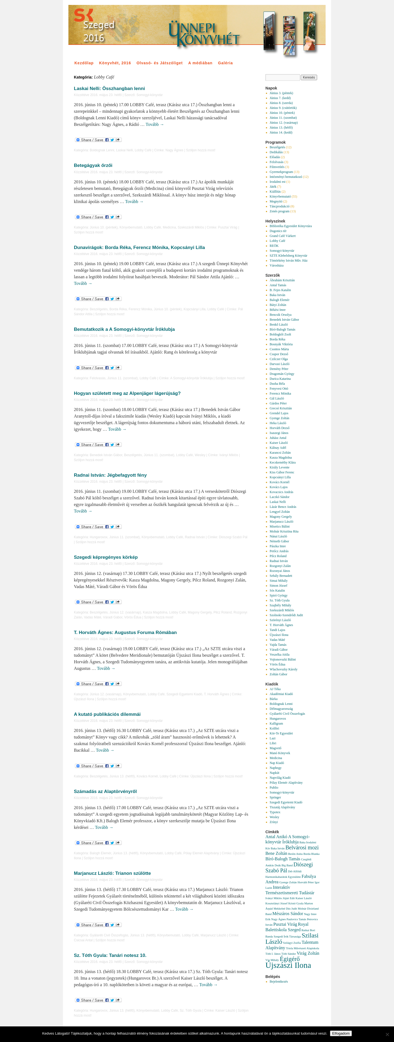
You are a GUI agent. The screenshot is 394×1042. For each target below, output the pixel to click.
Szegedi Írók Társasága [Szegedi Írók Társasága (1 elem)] (287, 936)
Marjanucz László (213, 935)
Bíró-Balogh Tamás (283, 329)
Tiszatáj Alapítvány (282, 807)
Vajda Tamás (278, 645)
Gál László (277, 398)
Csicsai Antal (83, 940)
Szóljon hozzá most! (200, 150)
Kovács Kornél (147, 776)
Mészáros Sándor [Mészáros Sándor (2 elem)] (288, 913)
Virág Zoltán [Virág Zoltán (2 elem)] (308, 953)
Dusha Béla (277, 384)
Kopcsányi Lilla (194, 309)
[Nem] (387, 1034)
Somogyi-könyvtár (150, 95)
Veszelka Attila (279, 654)
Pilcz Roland (222, 612)
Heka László (278, 423)
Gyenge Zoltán (279, 418)
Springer (275, 797)
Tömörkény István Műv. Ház (289, 260)
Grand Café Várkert (283, 236)
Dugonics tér (278, 231)
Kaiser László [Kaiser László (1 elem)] (304, 898)
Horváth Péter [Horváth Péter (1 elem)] (305, 882)
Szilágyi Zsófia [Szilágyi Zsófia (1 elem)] (292, 942)
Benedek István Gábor (106, 455)
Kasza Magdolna (155, 612)
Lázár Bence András (283, 507)
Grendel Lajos (279, 413)
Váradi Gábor (113, 617)
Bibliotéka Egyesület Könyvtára (291, 226)
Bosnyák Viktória (281, 344)
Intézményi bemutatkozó (286, 177)
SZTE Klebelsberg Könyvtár (289, 255)
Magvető (276, 748)
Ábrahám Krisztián (282, 280)
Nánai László (278, 536)
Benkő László (279, 324)
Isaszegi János (279, 433)
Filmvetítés (277, 167)
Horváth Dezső (279, 428)
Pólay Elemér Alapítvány (201, 853)
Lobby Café (143, 150)
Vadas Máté (92, 617)
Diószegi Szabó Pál (233, 537)
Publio (274, 787)
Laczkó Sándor (279, 497)
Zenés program (279, 211)
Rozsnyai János (280, 571)
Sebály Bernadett (281, 576)
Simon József (278, 585)
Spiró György (279, 595)
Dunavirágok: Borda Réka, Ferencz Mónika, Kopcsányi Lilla (139, 247)
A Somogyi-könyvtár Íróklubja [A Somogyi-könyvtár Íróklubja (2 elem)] (287, 839)
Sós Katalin (277, 590)
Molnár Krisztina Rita (284, 531)
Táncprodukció (280, 206)
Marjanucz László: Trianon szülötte (112, 873)
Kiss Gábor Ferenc (282, 472)
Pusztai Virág (227, 227)
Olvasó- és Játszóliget (160, 63)
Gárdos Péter (278, 403)
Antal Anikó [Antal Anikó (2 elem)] (276, 836)
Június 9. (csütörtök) (283, 108)
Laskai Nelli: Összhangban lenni (109, 88)
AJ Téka (275, 689)
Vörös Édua (132, 617)
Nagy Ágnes (174, 150)
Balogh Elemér (100, 853)
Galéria (225, 63)
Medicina (169, 227)
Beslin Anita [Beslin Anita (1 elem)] (295, 853)
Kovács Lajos (279, 487)
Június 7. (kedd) (280, 98)
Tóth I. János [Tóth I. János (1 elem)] (272, 953)
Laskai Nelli (124, 150)
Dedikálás (276, 152)
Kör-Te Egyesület (281, 733)
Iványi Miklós (228, 455)
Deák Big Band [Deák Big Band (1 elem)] (284, 865)
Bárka (274, 699)
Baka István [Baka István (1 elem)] (278, 848)
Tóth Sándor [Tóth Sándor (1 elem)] (288, 953)
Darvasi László (279, 364)
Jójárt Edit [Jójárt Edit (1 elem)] (289, 898)
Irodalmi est (278, 182)
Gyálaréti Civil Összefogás (109, 935)
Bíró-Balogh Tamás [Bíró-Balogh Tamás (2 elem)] (282, 858)
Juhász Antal (278, 438)
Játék (273, 187)
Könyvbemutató (131, 227)
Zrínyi (274, 822)
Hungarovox (99, 537)
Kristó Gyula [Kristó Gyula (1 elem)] (295, 903)
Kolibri (274, 728)
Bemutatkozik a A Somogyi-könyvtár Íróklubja (124, 329)
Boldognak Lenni (102, 150)
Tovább (155, 124)
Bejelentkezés (279, 981)
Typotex (275, 812)
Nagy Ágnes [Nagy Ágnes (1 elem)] (278, 919)
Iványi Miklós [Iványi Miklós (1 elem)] (273, 898)
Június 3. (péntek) (281, 93)
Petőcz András (279, 551)
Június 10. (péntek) (104, 227)
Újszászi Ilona (84, 699)
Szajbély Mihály (280, 605)
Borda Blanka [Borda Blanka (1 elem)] (311, 853)
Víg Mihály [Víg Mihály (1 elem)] (272, 960)
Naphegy (276, 768)
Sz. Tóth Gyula (190, 1010)
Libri (273, 743)
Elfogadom (341, 1033)
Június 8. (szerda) (281, 103)
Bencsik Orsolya (281, 315)
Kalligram (276, 723)
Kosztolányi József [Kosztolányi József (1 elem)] (276, 903)
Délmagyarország (281, 709)
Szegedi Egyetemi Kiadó (184, 694)
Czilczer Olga (279, 359)
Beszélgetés (99, 309)
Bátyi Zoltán (278, 305)
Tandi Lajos (277, 630)
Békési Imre (278, 310)
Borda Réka (118, 309)
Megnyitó (276, 201)
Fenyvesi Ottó (279, 388)
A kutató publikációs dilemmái (107, 714)
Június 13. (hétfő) (122, 776)
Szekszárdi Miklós (191, 227)
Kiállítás (275, 191)
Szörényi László (280, 620)
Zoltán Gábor (278, 674)
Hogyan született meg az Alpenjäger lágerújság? (127, 393)
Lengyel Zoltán (280, 512)
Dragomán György (282, 374)
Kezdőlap (84, 63)
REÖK (274, 246)
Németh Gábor (279, 541)
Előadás (275, 157)
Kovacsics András (281, 492)
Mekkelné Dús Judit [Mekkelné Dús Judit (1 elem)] (285, 908)
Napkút (274, 773)
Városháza (277, 265)
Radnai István (195, 537)
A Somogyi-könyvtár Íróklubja (191, 378)
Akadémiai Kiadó (281, 694)
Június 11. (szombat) (122, 378)
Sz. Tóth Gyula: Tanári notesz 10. (110, 955)
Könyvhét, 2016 (115, 63)
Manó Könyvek (280, 753)
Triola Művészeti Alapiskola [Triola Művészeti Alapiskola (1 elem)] (302, 948)
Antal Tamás (278, 285)
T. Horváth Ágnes (216, 694)
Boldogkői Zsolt (280, 334)
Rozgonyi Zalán (280, 566)
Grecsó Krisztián (281, 408)
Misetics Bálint (280, 526)
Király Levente (279, 467)
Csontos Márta (279, 349)
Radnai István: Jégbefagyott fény (110, 475)
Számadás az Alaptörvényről (105, 791)
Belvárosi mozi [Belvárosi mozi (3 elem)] (302, 847)
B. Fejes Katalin (280, 290)
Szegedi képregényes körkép (106, 557)
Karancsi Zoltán (280, 453)
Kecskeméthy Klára (283, 462)
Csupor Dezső (279, 354)
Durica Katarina (280, 379)
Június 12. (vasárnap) (125, 612)
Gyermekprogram (281, 172)
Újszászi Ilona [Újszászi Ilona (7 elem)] (288, 965)
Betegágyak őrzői (93, 165)
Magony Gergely (200, 612)
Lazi (273, 738)
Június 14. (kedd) (281, 132)
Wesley (200, 455)
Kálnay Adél (278, 448)
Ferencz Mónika (140, 309)
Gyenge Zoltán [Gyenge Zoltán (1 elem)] (288, 882)
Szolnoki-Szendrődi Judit (286, 615)
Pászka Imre (278, 546)
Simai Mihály (279, 581)
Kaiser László (225, 1010)
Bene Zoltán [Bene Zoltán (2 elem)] (276, 853)
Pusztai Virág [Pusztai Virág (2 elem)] (285, 924)
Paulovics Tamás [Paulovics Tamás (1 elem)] (296, 919)
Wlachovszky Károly (284, 669)
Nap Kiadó (277, 763)
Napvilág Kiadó (280, 778)
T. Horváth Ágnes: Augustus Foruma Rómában (125, 632)
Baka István (277, 295)
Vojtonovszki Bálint (283, 659)
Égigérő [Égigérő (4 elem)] (290, 958)
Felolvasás (97, 378)
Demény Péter (279, 369)
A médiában (200, 63)
